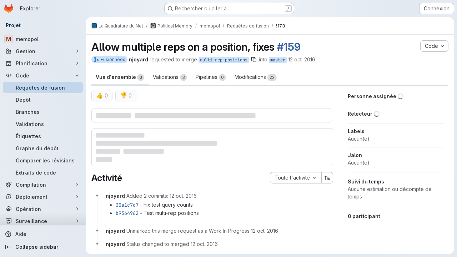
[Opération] (43, 209)
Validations (170, 77)
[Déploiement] (43, 196)
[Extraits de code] (43, 172)
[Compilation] (43, 184)
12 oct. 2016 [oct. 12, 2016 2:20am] (301, 59)
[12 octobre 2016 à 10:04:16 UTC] (204, 244)
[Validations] (43, 124)
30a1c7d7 (127, 205)
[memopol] (43, 39)
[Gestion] (43, 51)
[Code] (43, 75)
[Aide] (43, 234)
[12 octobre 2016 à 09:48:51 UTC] (183, 196)
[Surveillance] (43, 221)
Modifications (256, 77)
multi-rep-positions (223, 60)
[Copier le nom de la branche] (254, 59)
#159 (289, 46)
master (277, 60)
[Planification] (43, 63)
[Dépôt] (43, 99)
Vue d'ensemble (120, 77)
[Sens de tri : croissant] (327, 177)
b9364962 (127, 213)
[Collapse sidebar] (43, 247)
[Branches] (43, 111)
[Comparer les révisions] (43, 160)
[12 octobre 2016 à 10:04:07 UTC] (264, 231)
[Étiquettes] (43, 136)
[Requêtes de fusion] (43, 87)
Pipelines (211, 77)
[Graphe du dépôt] (43, 148)
